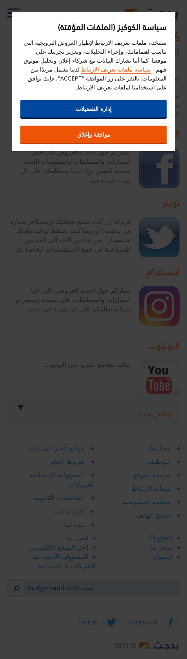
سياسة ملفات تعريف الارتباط (116, 69)
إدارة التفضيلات (94, 109)
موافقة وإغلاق (93, 134)
